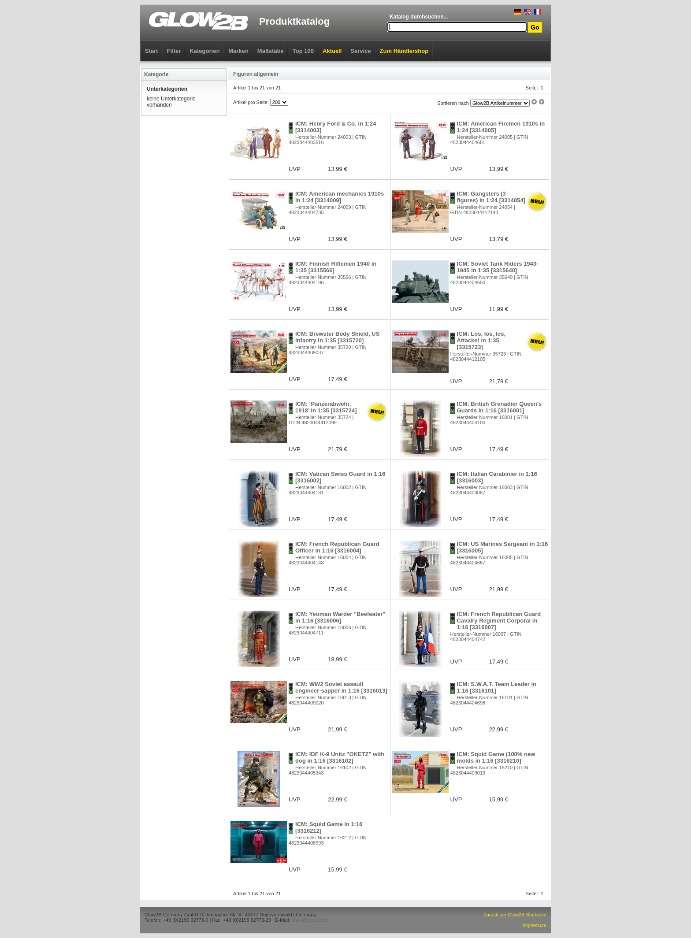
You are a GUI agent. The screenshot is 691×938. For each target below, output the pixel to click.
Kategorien (204, 51)
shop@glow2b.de (310, 920)
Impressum (534, 925)
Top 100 (303, 51)
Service (360, 51)
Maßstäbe (270, 51)
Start (151, 51)
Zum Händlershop (404, 51)
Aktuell (332, 51)
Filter (174, 51)
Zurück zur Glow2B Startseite (514, 914)
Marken (238, 51)
